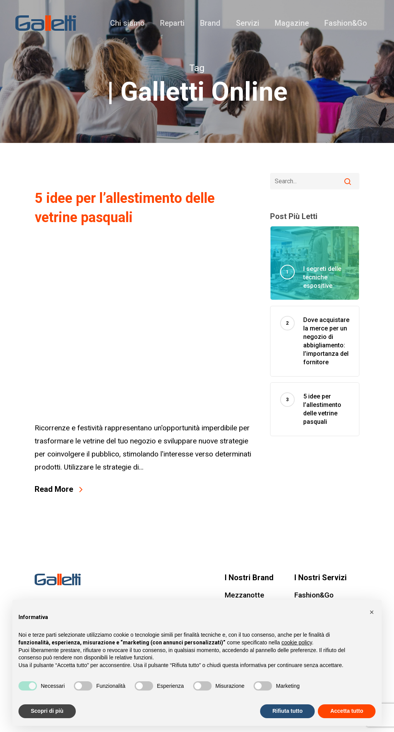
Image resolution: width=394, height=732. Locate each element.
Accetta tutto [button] (346, 711)
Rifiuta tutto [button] (287, 711)
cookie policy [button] (297, 642)
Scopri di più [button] (47, 711)
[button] (372, 612)
